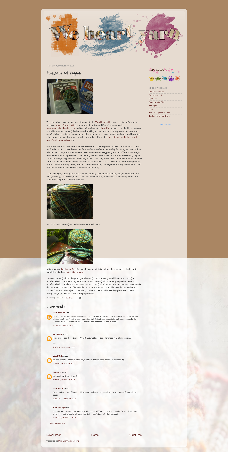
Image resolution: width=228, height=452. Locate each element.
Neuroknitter (59, 388)
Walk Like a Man (75, 272)
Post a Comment (57, 423)
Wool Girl (57, 334)
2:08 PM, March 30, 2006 (64, 347)
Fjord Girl (153, 99)
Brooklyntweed (155, 95)
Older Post (135, 434)
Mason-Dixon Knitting (66, 125)
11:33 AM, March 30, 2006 (64, 325)
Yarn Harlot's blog (103, 122)
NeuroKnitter (59, 312)
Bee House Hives (156, 92)
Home (95, 434)
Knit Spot (153, 106)
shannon (57, 372)
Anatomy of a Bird (157, 102)
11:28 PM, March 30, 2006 (64, 399)
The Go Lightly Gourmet (159, 113)
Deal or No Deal (69, 269)
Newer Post (53, 434)
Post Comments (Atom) (68, 441)
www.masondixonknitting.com (61, 128)
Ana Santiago (59, 407)
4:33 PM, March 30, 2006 (64, 380)
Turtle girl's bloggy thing (159, 116)
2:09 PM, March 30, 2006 (64, 363)
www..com (165, 124)
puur (151, 109)
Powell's (105, 128)
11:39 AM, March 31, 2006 (64, 418)
